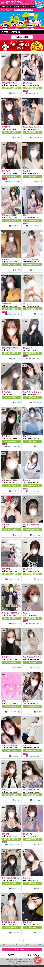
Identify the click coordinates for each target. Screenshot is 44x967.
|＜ (4, 944)
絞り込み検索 (22, 37)
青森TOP (11, 955)
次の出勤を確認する (11, 88)
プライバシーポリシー (25, 963)
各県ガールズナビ (32, 955)
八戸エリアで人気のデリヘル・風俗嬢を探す (17, 4)
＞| (40, 944)
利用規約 (15, 963)
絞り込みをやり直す (22, 949)
